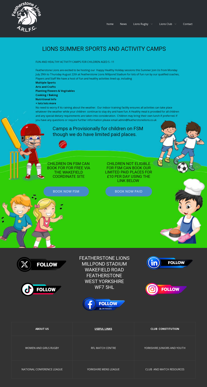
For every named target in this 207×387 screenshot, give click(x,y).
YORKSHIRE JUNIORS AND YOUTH (164, 348)
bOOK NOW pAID (128, 191)
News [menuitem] (123, 24)
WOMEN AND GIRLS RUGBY (42, 348)
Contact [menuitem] (187, 24)
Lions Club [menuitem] (165, 24)
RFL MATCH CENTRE (103, 348)
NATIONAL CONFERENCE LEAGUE (42, 369)
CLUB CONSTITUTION (165, 329)
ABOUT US (42, 329)
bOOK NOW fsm (66, 191)
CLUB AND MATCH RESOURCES (164, 369)
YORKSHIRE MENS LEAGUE (103, 369)
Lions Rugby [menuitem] (140, 24)
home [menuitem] (110, 24)
